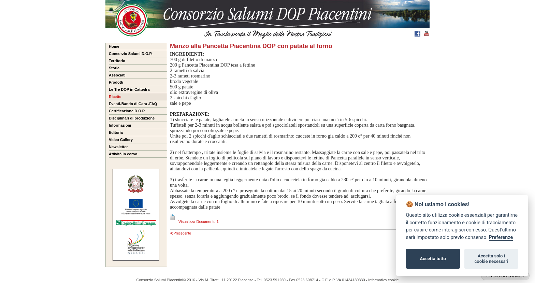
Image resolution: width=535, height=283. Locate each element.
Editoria (116, 132)
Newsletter (118, 147)
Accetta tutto (433, 258)
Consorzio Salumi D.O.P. (131, 54)
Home (114, 46)
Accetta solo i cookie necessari (491, 258)
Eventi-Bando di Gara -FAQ (133, 104)
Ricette (115, 97)
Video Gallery (121, 140)
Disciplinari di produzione (132, 118)
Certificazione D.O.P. (127, 111)
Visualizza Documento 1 (194, 222)
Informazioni (120, 125)
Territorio (117, 61)
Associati (117, 75)
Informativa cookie (383, 280)
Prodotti (116, 82)
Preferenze (501, 237)
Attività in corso (123, 154)
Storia (114, 68)
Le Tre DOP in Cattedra (129, 89)
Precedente (180, 233)
